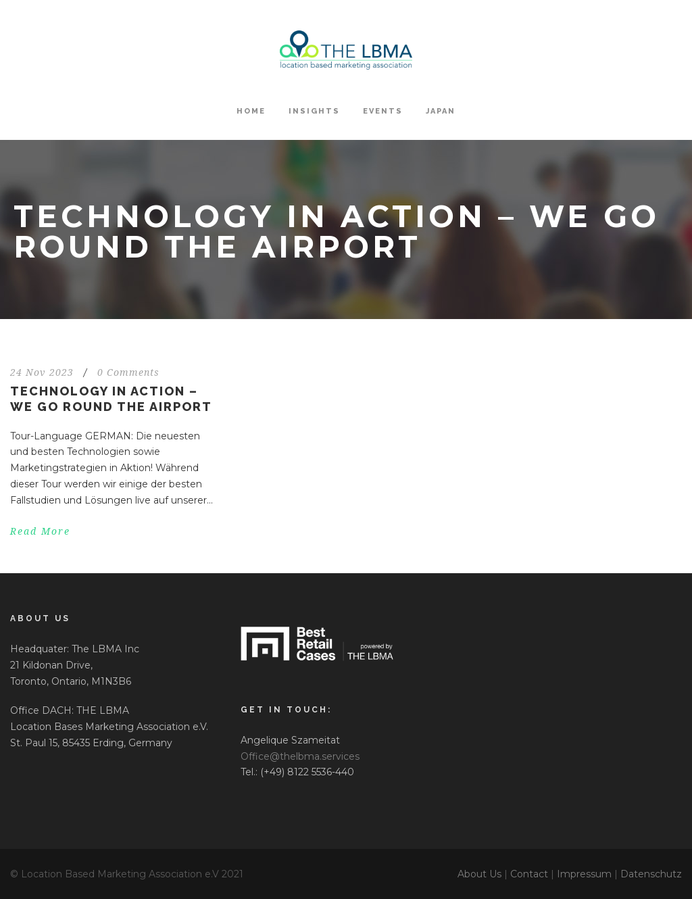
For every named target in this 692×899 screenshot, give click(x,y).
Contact (529, 874)
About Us (479, 874)
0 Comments (128, 372)
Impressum (584, 874)
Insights (314, 111)
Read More (40, 531)
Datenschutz (651, 874)
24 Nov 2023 (42, 372)
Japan (440, 111)
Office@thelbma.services (300, 756)
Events (383, 111)
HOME (251, 111)
